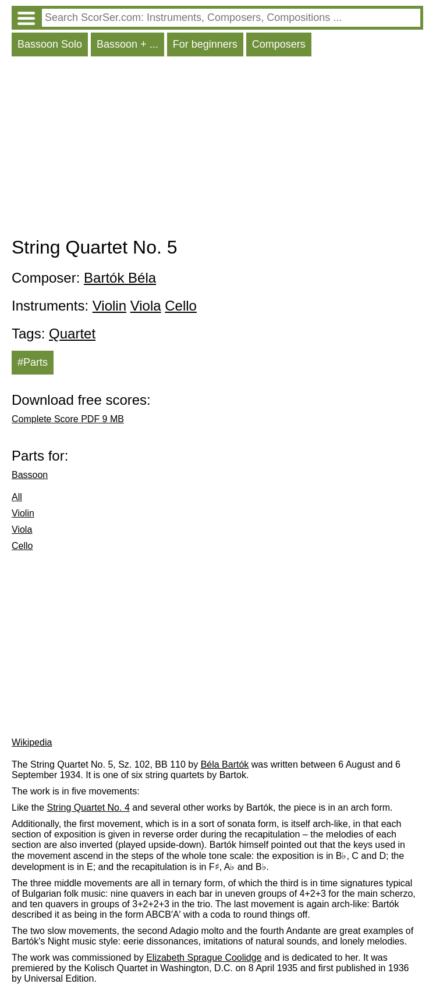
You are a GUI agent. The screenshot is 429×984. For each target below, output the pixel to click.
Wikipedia (32, 742)
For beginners (205, 44)
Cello (181, 305)
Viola (145, 305)
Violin (109, 305)
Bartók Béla (120, 278)
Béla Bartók (225, 764)
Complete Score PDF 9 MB (68, 419)
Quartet (72, 333)
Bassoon (30, 475)
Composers (279, 44)
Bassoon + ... (127, 44)
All (17, 497)
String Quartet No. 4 (88, 807)
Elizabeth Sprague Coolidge (203, 957)
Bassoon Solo (49, 44)
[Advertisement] (217, 149)
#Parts (32, 362)
